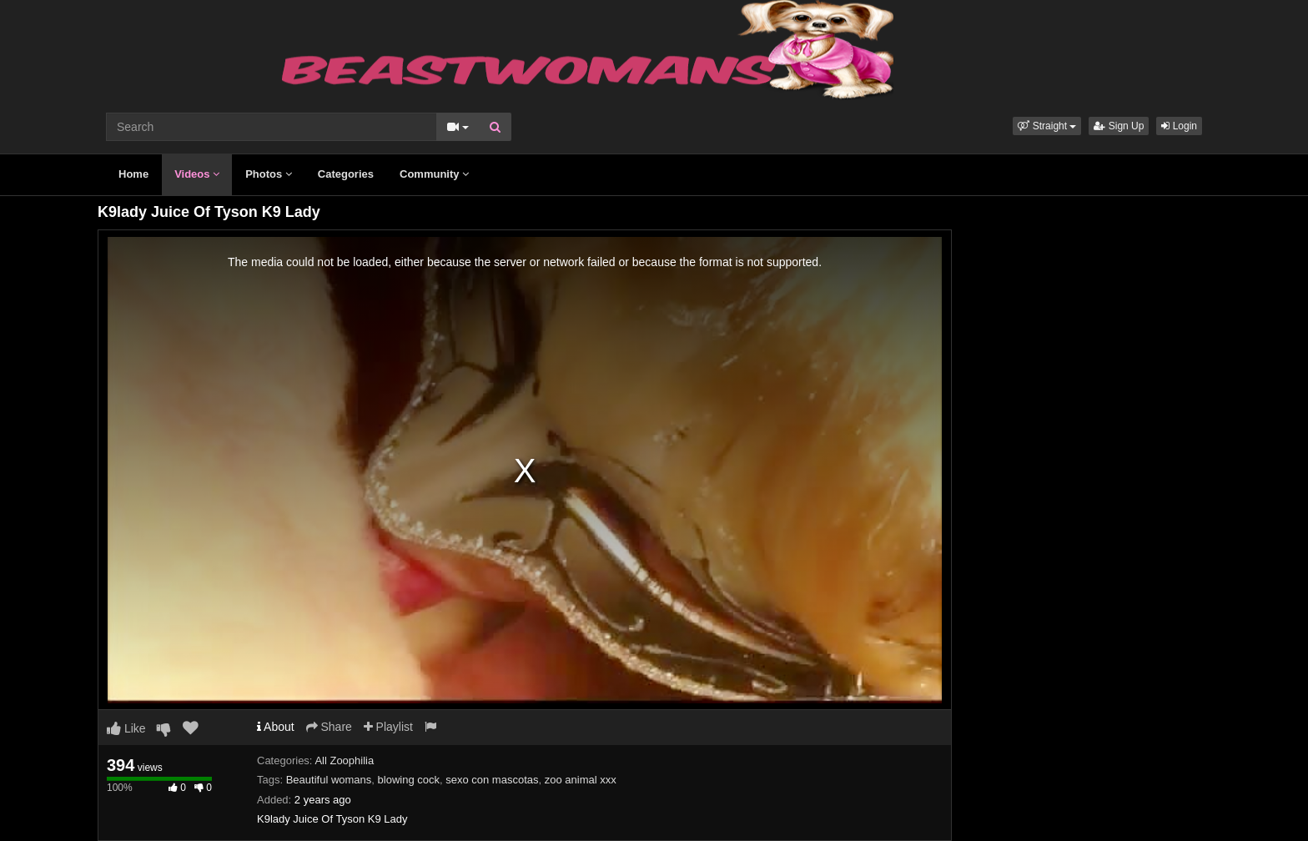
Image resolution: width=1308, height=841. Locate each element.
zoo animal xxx (580, 779)
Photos (268, 174)
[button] (1047, 126)
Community (434, 174)
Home (133, 174)
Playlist (388, 726)
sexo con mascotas (491, 779)
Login (1179, 126)
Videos (196, 174)
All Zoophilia (344, 760)
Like (126, 728)
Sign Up (1119, 126)
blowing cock (409, 779)
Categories (346, 174)
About (275, 726)
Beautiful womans (329, 779)
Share (329, 726)
